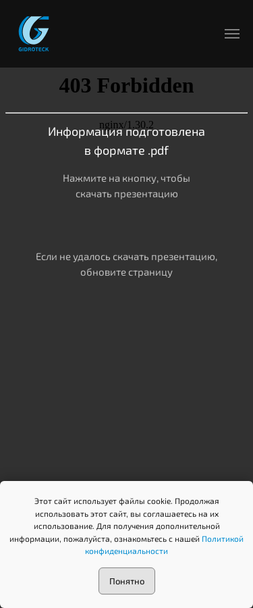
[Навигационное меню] (232, 34)
